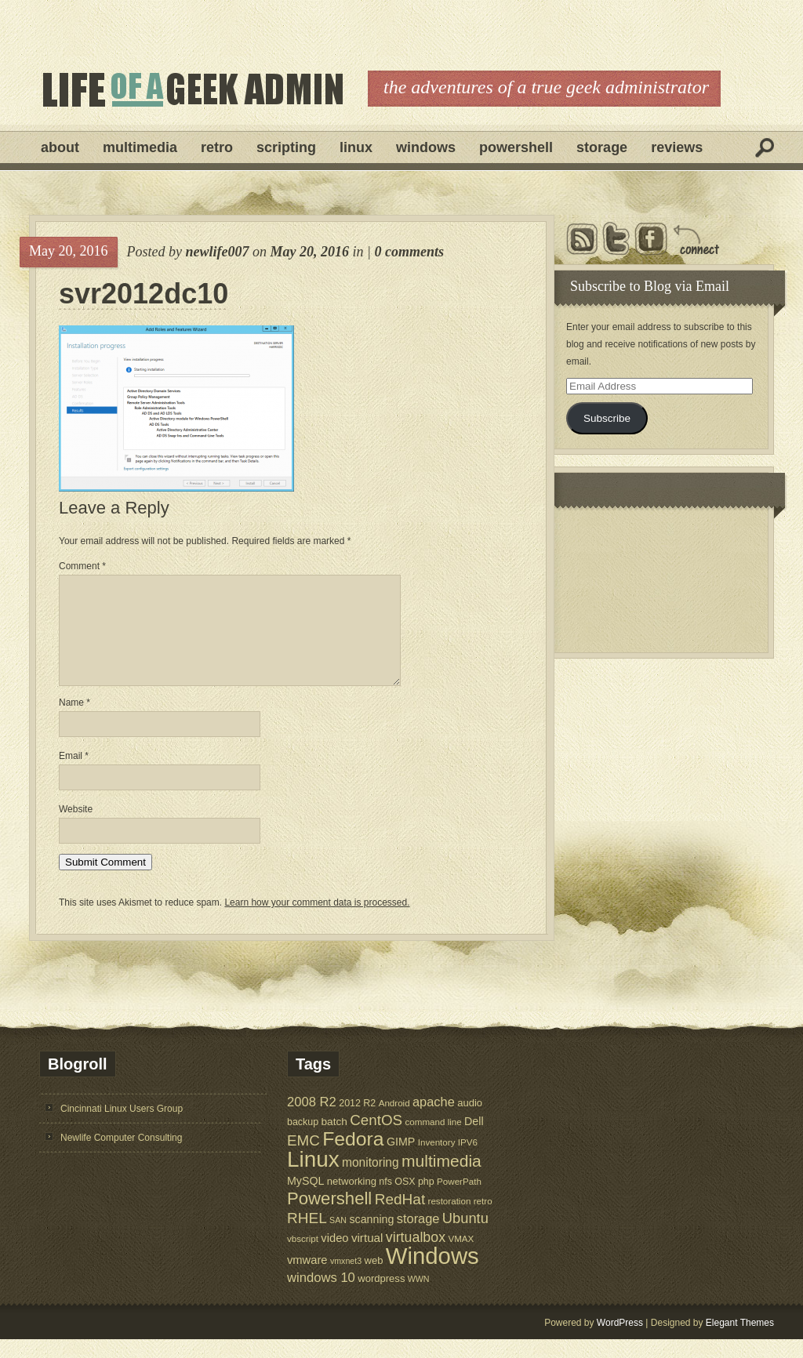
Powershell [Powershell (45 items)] (329, 1217)
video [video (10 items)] (334, 1257)
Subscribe (606, 418)
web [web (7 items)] (374, 1279)
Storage (601, 147)
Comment (82, 566)
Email (74, 774)
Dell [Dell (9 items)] (474, 1140)
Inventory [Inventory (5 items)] (437, 1161)
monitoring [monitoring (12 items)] (370, 1181)
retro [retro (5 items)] (483, 1220)
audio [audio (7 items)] (469, 1121)
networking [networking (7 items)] (351, 1200)
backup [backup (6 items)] (302, 1140)
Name (74, 721)
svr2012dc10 (143, 294)
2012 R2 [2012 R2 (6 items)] (357, 1122)
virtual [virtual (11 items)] (367, 1256)
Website (76, 827)
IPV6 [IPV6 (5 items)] (468, 1161)
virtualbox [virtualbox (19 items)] (415, 1256)
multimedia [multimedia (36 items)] (441, 1180)
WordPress (620, 1341)
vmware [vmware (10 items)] (307, 1279)
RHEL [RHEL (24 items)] (307, 1237)
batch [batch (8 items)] (334, 1140)
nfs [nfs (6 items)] (385, 1200)
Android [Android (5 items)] (394, 1122)
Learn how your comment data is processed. (316, 921)
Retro (217, 147)
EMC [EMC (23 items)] (303, 1159)
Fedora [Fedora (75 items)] (352, 1157)
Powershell (516, 147)
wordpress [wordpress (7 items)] (381, 1297)
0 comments (409, 252)
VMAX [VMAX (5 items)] (461, 1257)
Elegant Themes (740, 1341)
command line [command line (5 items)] (433, 1140)
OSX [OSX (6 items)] (404, 1200)
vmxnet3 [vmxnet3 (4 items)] (346, 1279)
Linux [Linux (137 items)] (313, 1178)
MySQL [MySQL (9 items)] (306, 1199)
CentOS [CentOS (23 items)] (376, 1139)
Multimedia (140, 147)
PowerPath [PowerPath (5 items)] (459, 1200)
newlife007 (217, 252)
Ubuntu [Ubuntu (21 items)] (465, 1237)
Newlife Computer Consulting (121, 1156)
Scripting (286, 147)
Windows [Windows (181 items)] (432, 1274)
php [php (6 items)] (426, 1200)
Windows (426, 147)
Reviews (677, 147)
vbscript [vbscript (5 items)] (302, 1257)
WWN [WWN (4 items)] (419, 1297)
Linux (356, 147)
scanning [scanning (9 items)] (371, 1238)
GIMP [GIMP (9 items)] (401, 1160)
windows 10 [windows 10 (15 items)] (321, 1296)
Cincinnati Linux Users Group (121, 1127)
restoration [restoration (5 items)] (449, 1220)
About (60, 147)
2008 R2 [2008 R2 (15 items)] (311, 1120)
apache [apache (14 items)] (433, 1120)
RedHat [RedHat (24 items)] (400, 1218)
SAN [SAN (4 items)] (338, 1239)
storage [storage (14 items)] (418, 1237)
